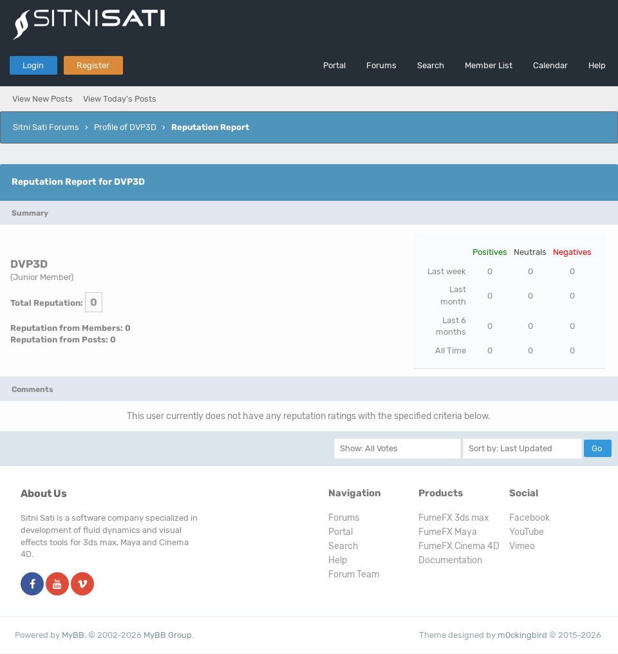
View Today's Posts (119, 99)
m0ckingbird (522, 635)
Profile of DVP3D (125, 127)
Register (93, 65)
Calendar (550, 65)
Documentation (450, 560)
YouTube (526, 532)
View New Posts (42, 99)
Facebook (529, 517)
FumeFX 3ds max (453, 517)
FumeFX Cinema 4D (459, 546)
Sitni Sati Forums (46, 127)
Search (430, 65)
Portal (334, 65)
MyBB (73, 635)
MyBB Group (168, 635)
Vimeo (522, 546)
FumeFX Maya (447, 532)
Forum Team (353, 574)
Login (33, 65)
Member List (488, 65)
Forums (381, 65)
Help (597, 65)
